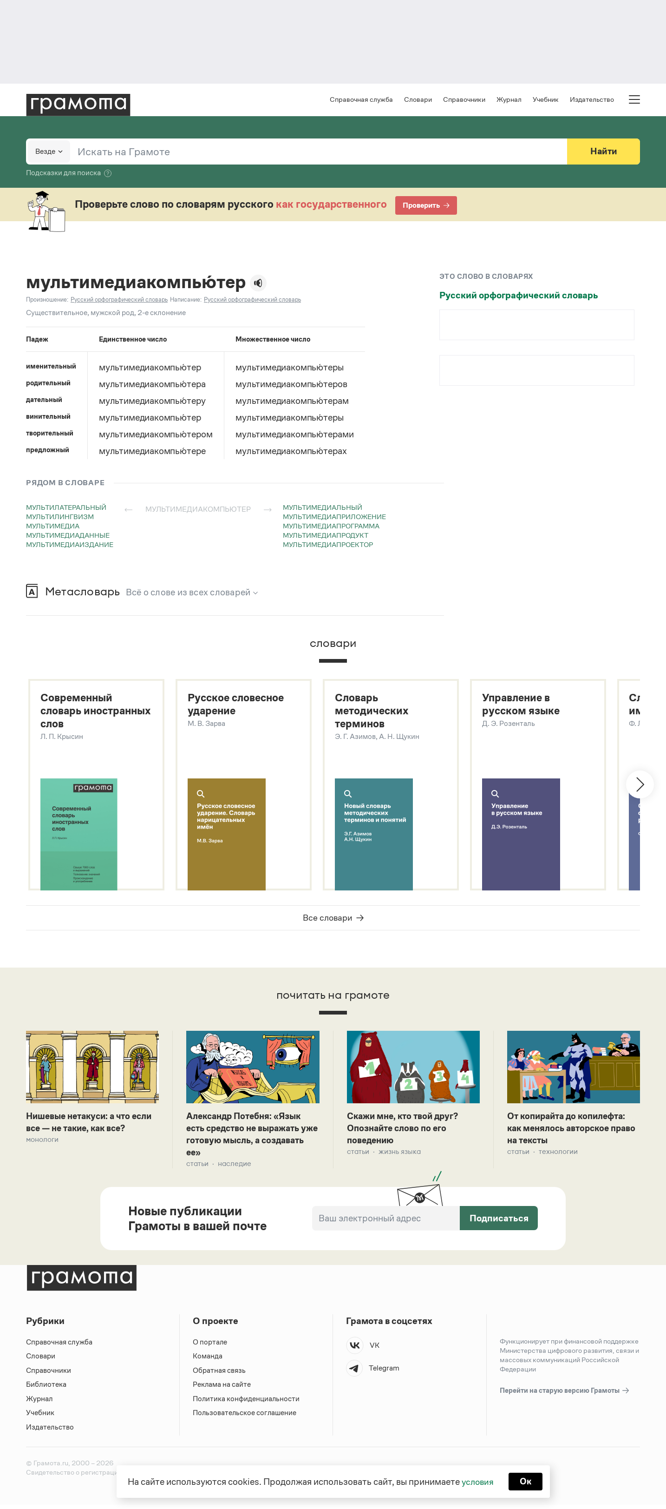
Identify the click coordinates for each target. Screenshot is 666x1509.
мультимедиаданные (68, 536)
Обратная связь (219, 1374)
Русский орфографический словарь (518, 296)
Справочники (464, 100)
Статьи (197, 1167)
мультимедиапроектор (328, 545)
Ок (526, 1481)
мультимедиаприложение (334, 517)
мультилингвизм (60, 517)
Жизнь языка (400, 1154)
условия (477, 1481)
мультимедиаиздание (69, 545)
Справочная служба (361, 100)
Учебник (546, 100)
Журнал (509, 100)
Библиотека (46, 1388)
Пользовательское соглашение (245, 1417)
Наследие (234, 1167)
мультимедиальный (322, 508)
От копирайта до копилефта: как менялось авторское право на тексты (570, 1130)
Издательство (592, 100)
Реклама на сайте (222, 1388)
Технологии (558, 1154)
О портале (210, 1346)
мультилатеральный (66, 508)
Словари (418, 100)
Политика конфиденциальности (246, 1402)
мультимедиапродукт (325, 536)
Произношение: (47, 300)
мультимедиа (52, 527)
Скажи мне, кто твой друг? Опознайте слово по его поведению (405, 1130)
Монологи (42, 1142)
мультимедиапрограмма (331, 527)
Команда (207, 1360)
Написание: (186, 300)
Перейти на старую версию (565, 1394)
